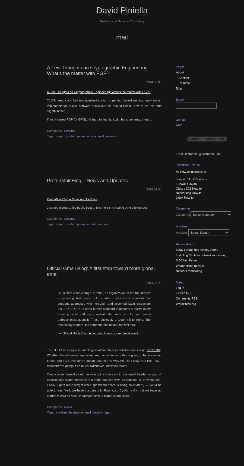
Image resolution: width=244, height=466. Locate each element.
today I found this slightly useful (197, 249)
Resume (184, 83)
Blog (179, 88)
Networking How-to (189, 193)
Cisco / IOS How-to (189, 188)
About (180, 72)
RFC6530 (153, 350)
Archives (182, 232)
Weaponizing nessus (190, 265)
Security (69, 130)
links (93, 136)
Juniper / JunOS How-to (192, 179)
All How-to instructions (191, 171)
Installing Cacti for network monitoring (201, 255)
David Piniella (122, 10)
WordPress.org (186, 303)
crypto (60, 136)
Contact (184, 77)
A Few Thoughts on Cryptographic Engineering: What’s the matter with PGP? (98, 70)
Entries (184, 293)
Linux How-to (185, 197)
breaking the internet (70, 412)
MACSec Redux (187, 260)
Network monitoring (189, 271)
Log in (180, 287)
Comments (187, 298)
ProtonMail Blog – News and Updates (87, 180)
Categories (183, 214)
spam (108, 412)
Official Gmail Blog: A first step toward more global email (100, 333)
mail (101, 136)
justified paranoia (77, 136)
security (111, 136)
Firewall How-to (186, 184)
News (68, 407)
